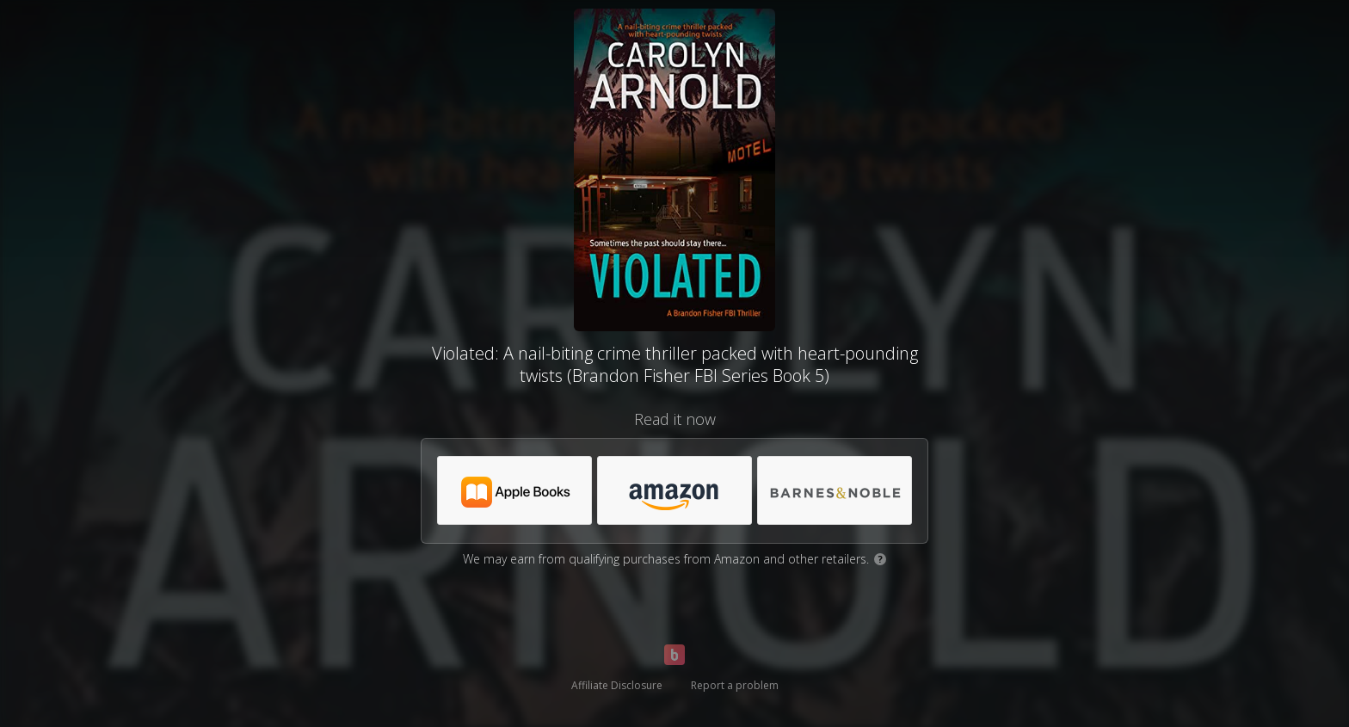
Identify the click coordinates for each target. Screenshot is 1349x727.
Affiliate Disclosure (616, 685)
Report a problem (735, 685)
